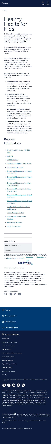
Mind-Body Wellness (14, 222)
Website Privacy (6, 349)
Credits (8, 250)
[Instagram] (23, 385)
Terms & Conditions (7, 360)
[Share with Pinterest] (19, 294)
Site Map (4, 374)
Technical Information (8, 371)
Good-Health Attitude (15, 167)
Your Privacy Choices (8, 356)
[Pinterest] (18, 385)
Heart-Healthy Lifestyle (15, 213)
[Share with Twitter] (15, 294)
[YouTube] (13, 385)
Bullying (10, 156)
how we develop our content (15, 258)
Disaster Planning (7, 367)
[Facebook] (8, 385)
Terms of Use (30, 257)
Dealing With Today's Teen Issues (19, 163)
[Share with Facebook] (10, 294)
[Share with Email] (5, 294)
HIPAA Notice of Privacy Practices (12, 353)
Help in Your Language (8, 345)
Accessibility (5, 338)
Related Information (12, 245)
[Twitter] (3, 385)
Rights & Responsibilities (9, 364)
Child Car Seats (12, 160)
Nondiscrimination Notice (9, 342)
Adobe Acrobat (23, 420)
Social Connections (14, 226)
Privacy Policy (41, 257)
